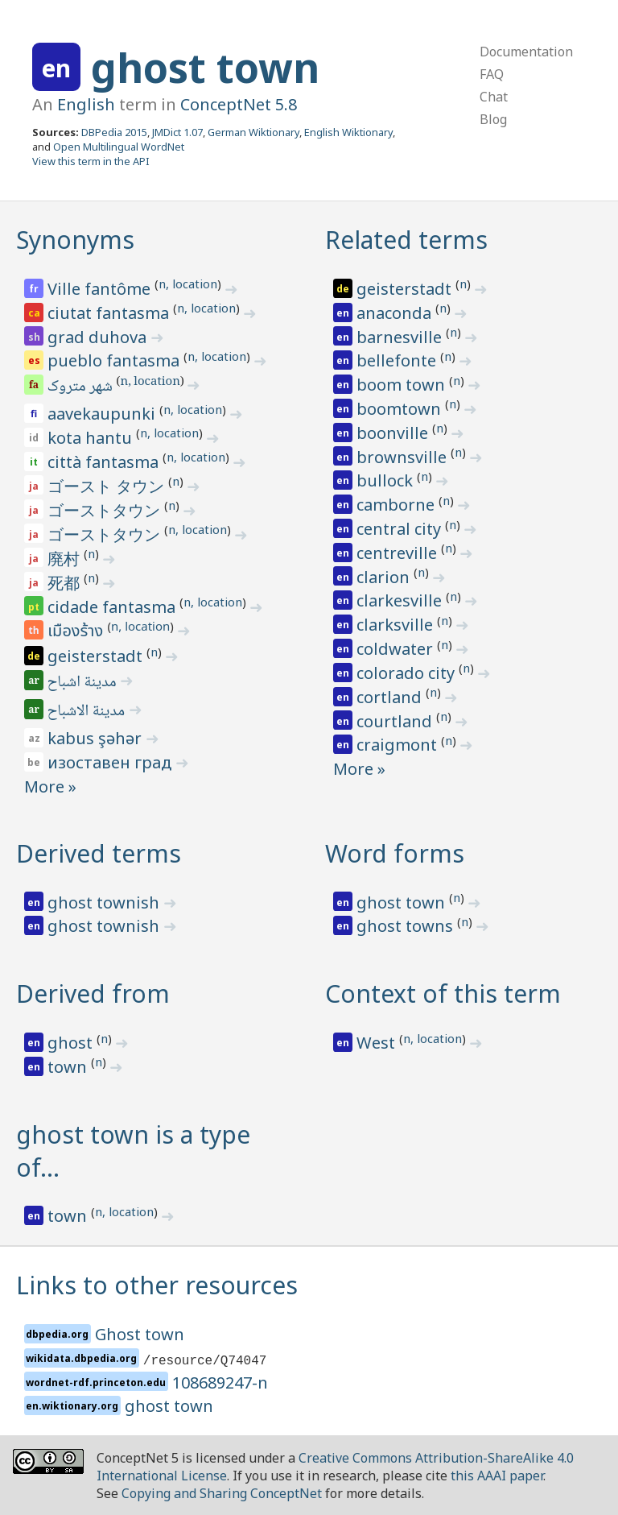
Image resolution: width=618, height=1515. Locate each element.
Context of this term (443, 993)
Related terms (406, 239)
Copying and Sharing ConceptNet (222, 1493)
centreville (398, 553)
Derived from (93, 993)
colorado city (407, 673)
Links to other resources (157, 1285)
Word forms (394, 853)
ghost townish (105, 902)
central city (400, 529)
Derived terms (98, 853)
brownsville (403, 457)
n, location (188, 283)
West (377, 1042)
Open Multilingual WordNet (118, 146)
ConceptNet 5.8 (238, 104)
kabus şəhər (96, 738)
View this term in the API (91, 161)
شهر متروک (81, 387)
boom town (402, 384)
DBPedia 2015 (114, 132)
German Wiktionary (253, 132)
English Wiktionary (348, 132)
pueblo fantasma (115, 360)
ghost (72, 1042)
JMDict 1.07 (177, 132)
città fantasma (105, 462)
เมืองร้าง (77, 631)
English (86, 104)
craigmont (398, 744)
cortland (391, 697)
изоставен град (111, 762)
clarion (385, 577)
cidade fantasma (113, 607)
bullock (386, 480)
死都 (65, 583)
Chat (494, 97)
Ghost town (139, 1334)
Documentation (526, 51)
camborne (397, 504)
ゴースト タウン (107, 486)
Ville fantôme (100, 289)
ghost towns (406, 926)
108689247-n (220, 1382)
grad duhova (98, 337)
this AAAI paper (497, 1475)
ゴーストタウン (105, 510)
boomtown (400, 409)
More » (50, 786)
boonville (394, 433)
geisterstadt (96, 656)
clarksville (396, 624)
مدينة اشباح (83, 683)
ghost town (205, 67)
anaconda (395, 313)
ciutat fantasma (110, 313)
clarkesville (401, 600)
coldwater (396, 649)
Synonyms (75, 239)
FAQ (492, 74)
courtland (396, 721)
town (69, 1067)
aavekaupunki (103, 413)
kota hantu (91, 438)
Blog (493, 119)
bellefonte (398, 360)
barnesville (401, 337)
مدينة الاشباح (87, 712)
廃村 (65, 558)
